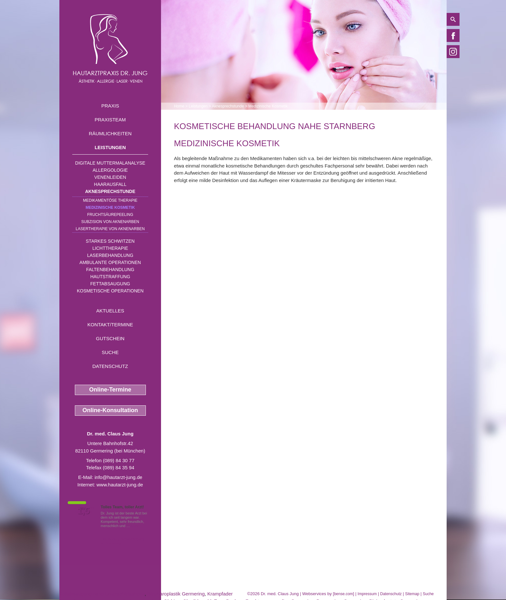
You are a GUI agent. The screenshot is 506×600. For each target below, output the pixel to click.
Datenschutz (110, 366)
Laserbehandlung (110, 255)
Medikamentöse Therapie (110, 200)
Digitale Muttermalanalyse (110, 163)
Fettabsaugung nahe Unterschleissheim (102, 593)
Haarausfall (110, 184)
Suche (110, 352)
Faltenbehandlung (110, 269)
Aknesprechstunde (110, 191)
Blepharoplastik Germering (176, 593)
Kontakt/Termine (110, 324)
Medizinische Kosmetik (110, 207)
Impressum (367, 594)
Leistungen (110, 147)
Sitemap (412, 594)
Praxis (110, 105)
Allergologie (110, 170)
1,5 (83, 511)
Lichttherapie (110, 248)
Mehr (135, 526)
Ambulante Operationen (110, 262)
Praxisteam (110, 119)
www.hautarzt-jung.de (119, 484)
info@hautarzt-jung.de (118, 477)
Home (179, 106)
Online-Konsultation (110, 410)
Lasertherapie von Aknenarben (110, 229)
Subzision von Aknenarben (110, 221)
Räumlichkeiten (110, 133)
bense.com (343, 594)
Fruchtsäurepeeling (110, 214)
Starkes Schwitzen (110, 241)
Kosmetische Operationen (110, 290)
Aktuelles (110, 310)
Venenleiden (110, 177)
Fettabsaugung (110, 283)
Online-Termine (110, 389)
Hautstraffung (110, 276)
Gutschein (110, 338)
